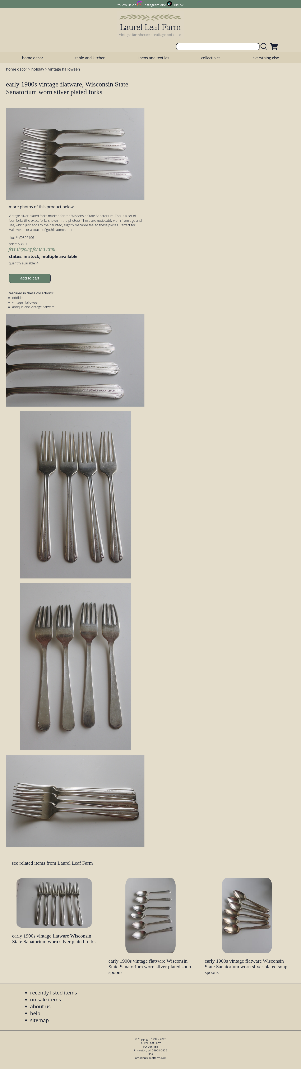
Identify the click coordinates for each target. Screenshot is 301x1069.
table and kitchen (90, 57)
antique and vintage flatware (33, 307)
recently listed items (53, 992)
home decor (32, 57)
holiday (37, 69)
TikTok (178, 5)
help (35, 1013)
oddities (18, 297)
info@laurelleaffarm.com (150, 1058)
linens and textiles (153, 57)
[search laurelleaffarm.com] (265, 46)
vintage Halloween (26, 302)
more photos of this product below (41, 207)
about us (40, 1006)
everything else (266, 57)
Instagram (151, 5)
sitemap (39, 1020)
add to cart (29, 278)
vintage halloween (64, 69)
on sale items (45, 999)
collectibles (210, 57)
